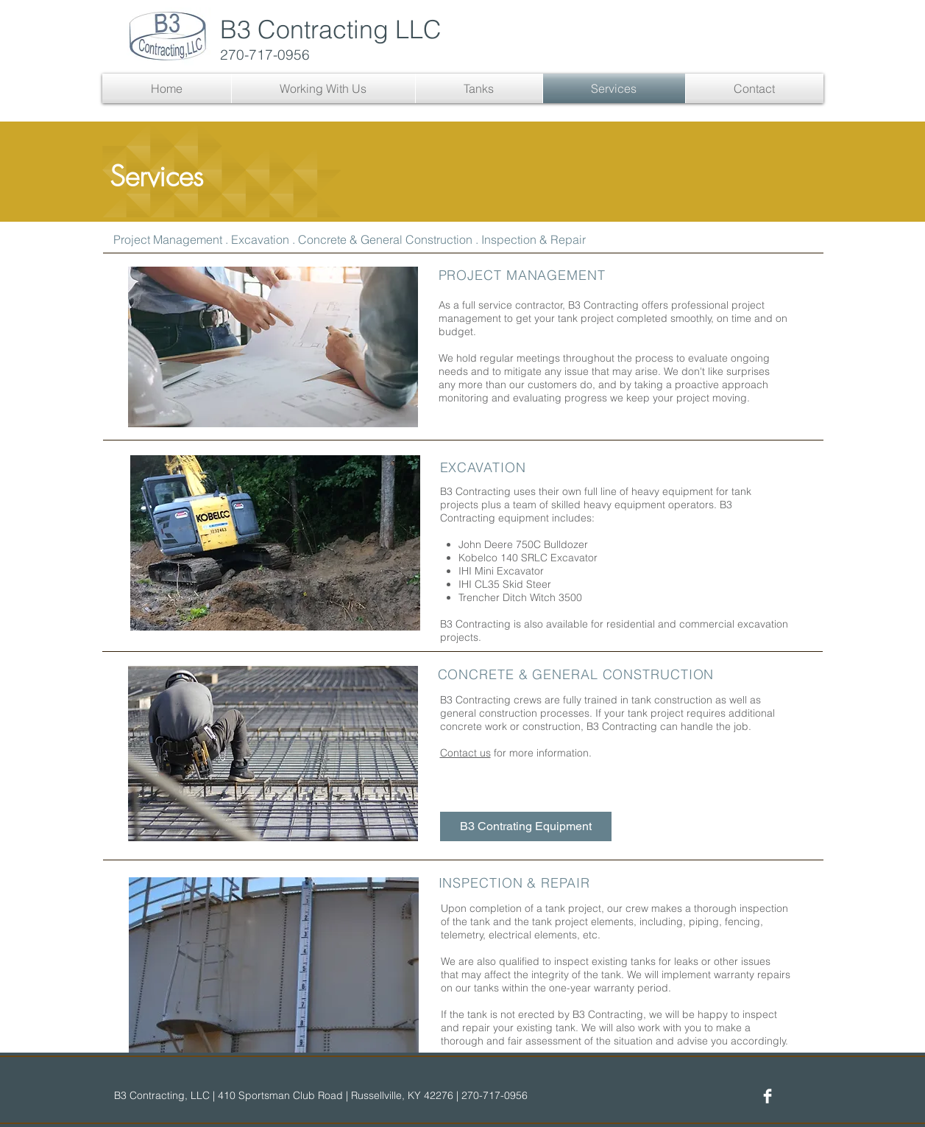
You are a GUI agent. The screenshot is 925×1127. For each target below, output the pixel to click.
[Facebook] (767, 1096)
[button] (323, 88)
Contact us (465, 752)
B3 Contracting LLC (331, 29)
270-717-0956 (265, 54)
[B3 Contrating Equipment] (526, 826)
